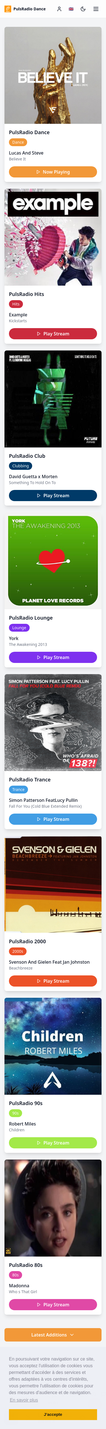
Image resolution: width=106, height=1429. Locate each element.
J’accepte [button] (53, 1414)
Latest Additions (53, 1335)
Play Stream (53, 334)
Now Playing (53, 172)
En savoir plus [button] (24, 1400)
